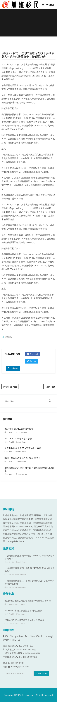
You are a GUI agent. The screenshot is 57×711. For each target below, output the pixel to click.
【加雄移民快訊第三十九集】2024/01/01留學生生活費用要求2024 (29, 582)
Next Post (50, 386)
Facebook (32, 354)
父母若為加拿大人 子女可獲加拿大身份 (23, 448)
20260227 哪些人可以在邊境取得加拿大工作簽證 (28, 601)
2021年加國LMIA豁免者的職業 (19, 429)
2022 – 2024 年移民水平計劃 (18, 438)
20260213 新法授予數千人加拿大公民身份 (24, 620)
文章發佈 (8, 337)
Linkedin (13, 368)
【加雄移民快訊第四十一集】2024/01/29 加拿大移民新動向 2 (30, 557)
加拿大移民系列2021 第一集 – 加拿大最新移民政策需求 (30, 469)
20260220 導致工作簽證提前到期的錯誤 (23, 610)
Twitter (31, 361)
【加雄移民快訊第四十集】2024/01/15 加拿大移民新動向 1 (30, 569)
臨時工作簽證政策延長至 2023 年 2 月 (22, 458)
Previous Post (10, 386)
